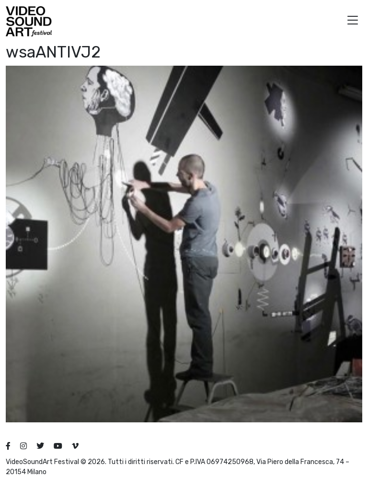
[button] (352, 21)
